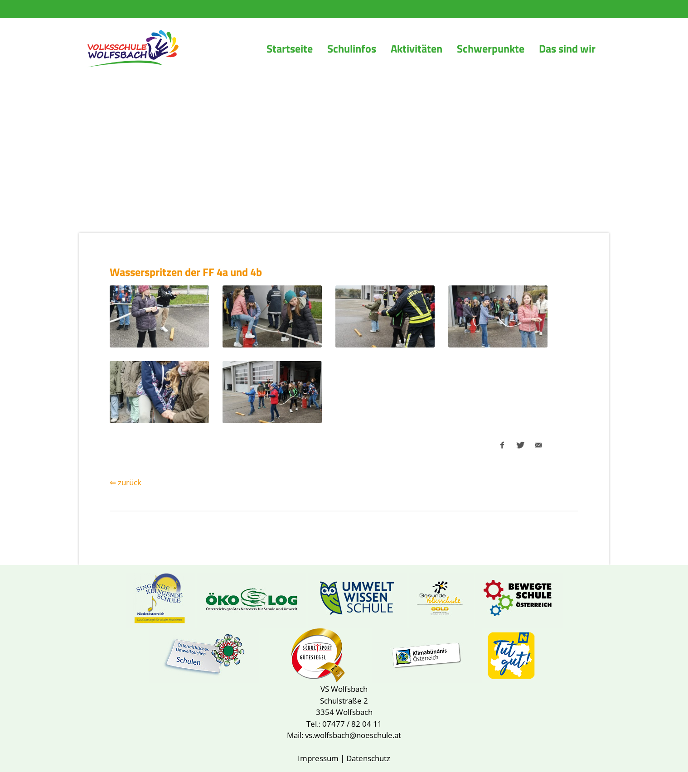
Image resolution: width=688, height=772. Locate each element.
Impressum (318, 758)
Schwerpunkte (490, 48)
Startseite (289, 48)
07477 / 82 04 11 (352, 724)
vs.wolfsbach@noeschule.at (353, 735)
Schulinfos (351, 48)
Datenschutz (368, 758)
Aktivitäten (416, 48)
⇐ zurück (125, 482)
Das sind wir (567, 48)
